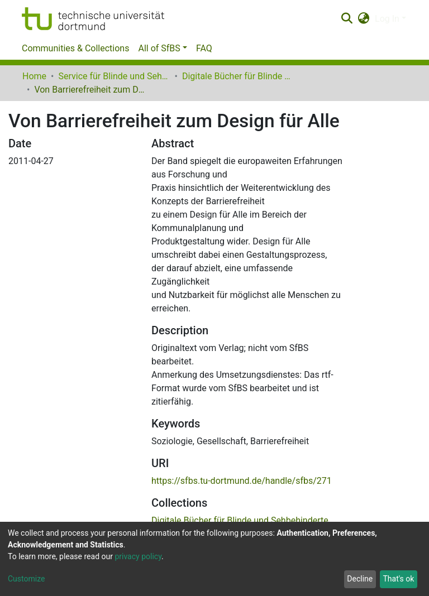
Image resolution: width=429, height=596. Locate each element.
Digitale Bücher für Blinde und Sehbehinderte (238, 76)
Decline (360, 578)
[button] (364, 19)
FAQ (204, 48)
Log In (387, 18)
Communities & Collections (75, 48)
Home (34, 76)
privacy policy (138, 556)
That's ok (398, 578)
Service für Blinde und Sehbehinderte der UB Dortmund (114, 76)
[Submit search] (347, 19)
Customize (26, 578)
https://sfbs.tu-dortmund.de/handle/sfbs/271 (241, 480)
